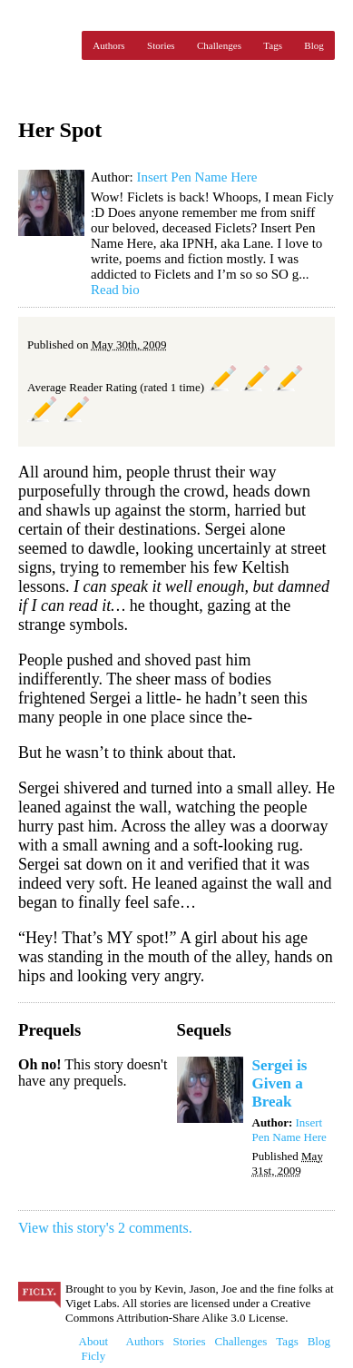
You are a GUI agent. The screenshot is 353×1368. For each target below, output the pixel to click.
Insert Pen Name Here (196, 177)
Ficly (45, 45)
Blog (313, 45)
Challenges (219, 45)
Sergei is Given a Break (280, 1083)
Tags (272, 45)
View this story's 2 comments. (105, 1227)
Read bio (115, 289)
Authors (108, 45)
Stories (161, 45)
